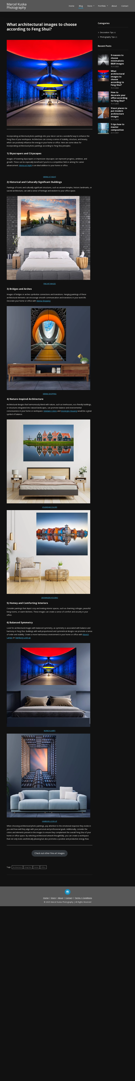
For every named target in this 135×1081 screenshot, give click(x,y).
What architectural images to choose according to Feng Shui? (118, 78)
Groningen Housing (69, 411)
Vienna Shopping (43, 301)
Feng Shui (28, 867)
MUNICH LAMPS (49, 731)
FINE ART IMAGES (49, 284)
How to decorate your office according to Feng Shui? (119, 96)
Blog (81, 6)
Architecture (17, 867)
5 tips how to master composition (117, 127)
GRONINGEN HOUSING (49, 598)
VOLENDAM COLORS (49, 507)
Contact (124, 6)
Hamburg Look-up (23, 637)
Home (71, 6)
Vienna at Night (25, 165)
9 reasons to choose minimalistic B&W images (117, 59)
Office (43, 867)
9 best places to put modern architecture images (119, 112)
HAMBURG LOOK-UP (49, 821)
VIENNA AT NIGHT (49, 177)
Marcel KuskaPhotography (17, 6)
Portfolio (102, 6)
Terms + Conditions (83, 898)
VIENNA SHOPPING (49, 394)
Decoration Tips (106, 32)
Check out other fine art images (50, 853)
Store (89, 6)
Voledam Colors (50, 411)
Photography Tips (107, 37)
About (114, 6)
